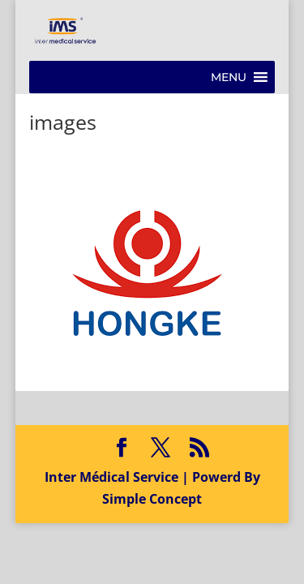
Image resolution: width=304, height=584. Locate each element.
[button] (228, 77)
